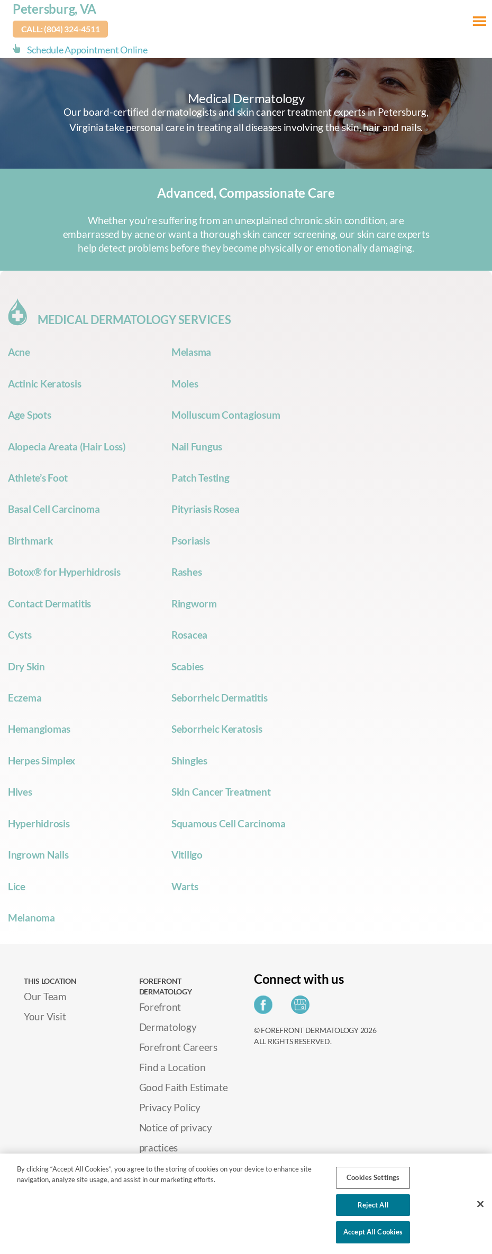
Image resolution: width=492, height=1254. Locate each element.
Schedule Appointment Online (87, 50)
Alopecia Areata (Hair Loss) (67, 446)
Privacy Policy (170, 1107)
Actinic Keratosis (44, 383)
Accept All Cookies (373, 1232)
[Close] (480, 1204)
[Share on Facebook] (266, 1007)
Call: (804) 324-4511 (60, 29)
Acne (19, 352)
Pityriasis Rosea (205, 509)
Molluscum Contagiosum (225, 415)
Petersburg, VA (54, 8)
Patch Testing (200, 478)
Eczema (24, 697)
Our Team (45, 996)
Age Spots (29, 415)
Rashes (186, 572)
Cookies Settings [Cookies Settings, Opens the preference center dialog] (373, 1177)
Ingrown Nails (38, 855)
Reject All (373, 1205)
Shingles (189, 760)
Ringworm (194, 603)
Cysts (20, 635)
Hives (20, 792)
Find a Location (172, 1067)
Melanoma (31, 917)
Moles (184, 383)
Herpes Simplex (41, 760)
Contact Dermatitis (49, 603)
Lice (16, 886)
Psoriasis (190, 540)
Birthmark (30, 540)
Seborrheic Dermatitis (219, 697)
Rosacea (189, 635)
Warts (184, 886)
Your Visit (45, 1016)
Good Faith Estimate (183, 1087)
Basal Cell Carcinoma (54, 509)
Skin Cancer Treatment (220, 792)
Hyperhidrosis (39, 823)
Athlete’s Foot (38, 478)
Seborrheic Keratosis (216, 729)
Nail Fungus (196, 446)
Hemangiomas (39, 729)
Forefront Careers (178, 1047)
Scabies (187, 666)
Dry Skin (26, 666)
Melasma (191, 352)
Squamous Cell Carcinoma (228, 823)
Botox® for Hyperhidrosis (64, 572)
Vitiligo (187, 855)
